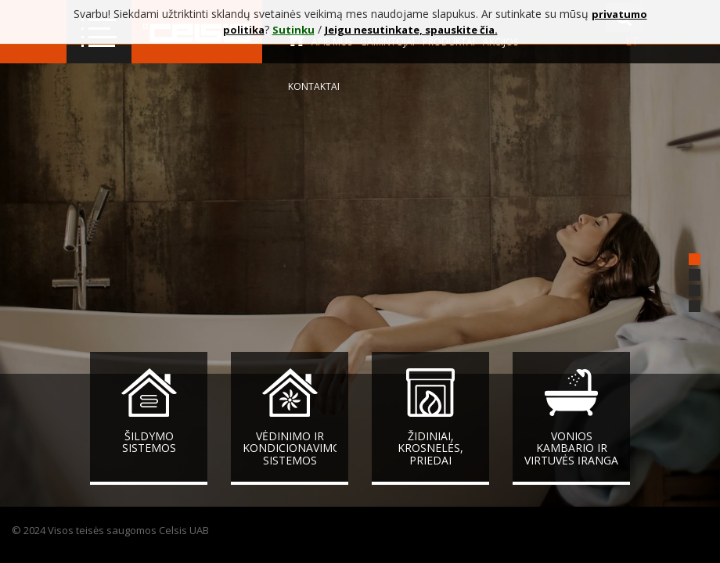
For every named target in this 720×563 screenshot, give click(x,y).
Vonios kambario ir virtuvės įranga (571, 448)
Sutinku (293, 30)
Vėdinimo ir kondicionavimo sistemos (292, 448)
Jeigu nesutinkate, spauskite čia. (411, 30)
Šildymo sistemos (149, 442)
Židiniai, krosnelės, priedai (430, 448)
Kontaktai (314, 86)
